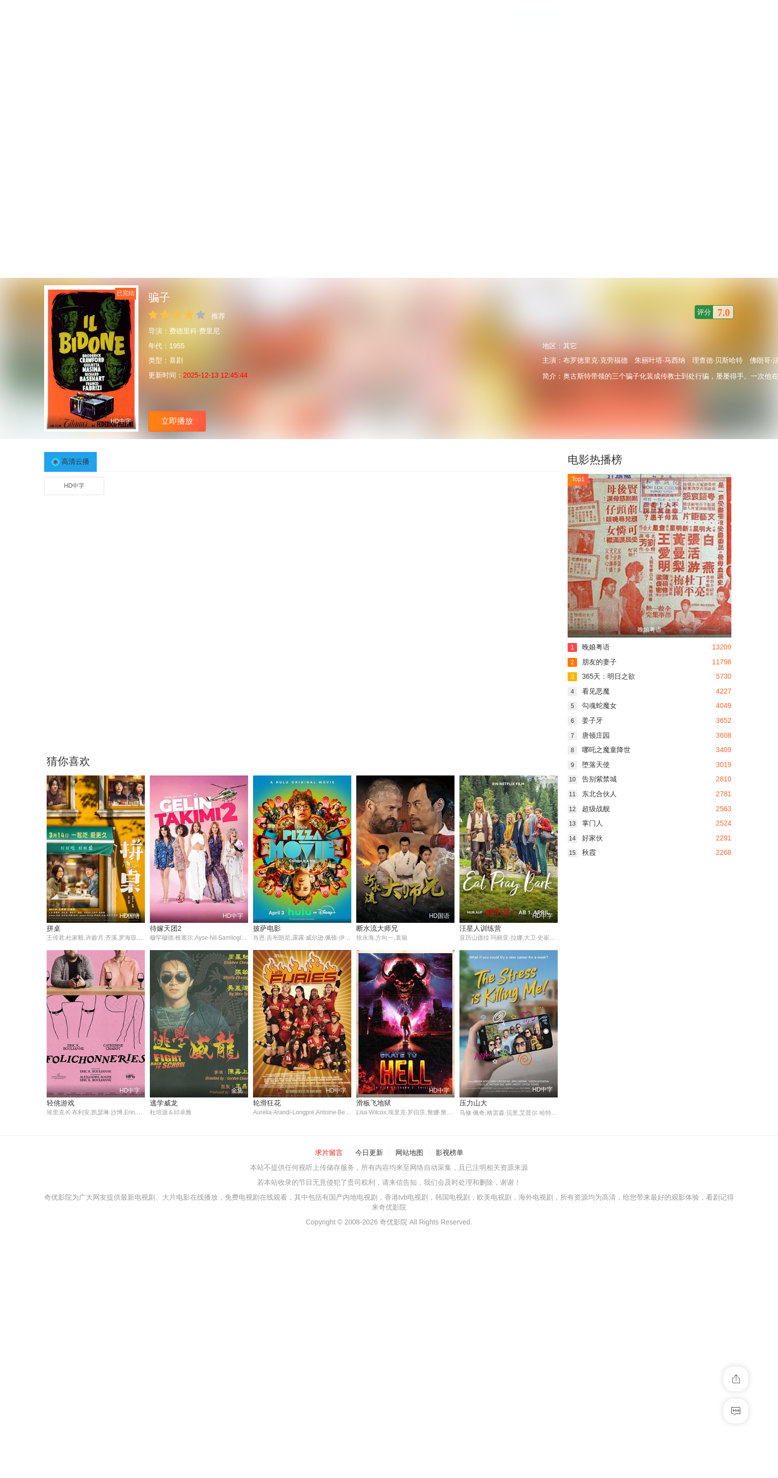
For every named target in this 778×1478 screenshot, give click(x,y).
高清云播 (75, 461)
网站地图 (409, 1153)
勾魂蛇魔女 (592, 705)
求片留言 (329, 1153)
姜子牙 (585, 720)
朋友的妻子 (592, 662)
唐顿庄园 (589, 735)
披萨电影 (267, 928)
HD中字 (74, 485)
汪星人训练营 (480, 928)
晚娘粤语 (589, 647)
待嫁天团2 (166, 928)
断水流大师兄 (377, 928)
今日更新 (369, 1153)
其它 (570, 346)
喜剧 (176, 360)
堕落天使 (589, 765)
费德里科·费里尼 (194, 331)
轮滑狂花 (267, 1103)
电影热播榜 (595, 459)
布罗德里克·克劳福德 (595, 360)
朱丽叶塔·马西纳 (660, 360)
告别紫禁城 (592, 779)
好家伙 (585, 838)
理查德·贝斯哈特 (717, 360)
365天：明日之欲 (601, 676)
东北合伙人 (592, 794)
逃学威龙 (164, 1103)
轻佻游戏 (60, 1103)
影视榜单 (449, 1153)
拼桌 (54, 928)
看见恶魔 (589, 691)
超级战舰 (589, 809)
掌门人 (585, 823)
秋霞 (582, 852)
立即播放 (177, 421)
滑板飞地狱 (373, 1103)
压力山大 (473, 1103)
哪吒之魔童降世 (599, 750)
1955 (177, 346)
